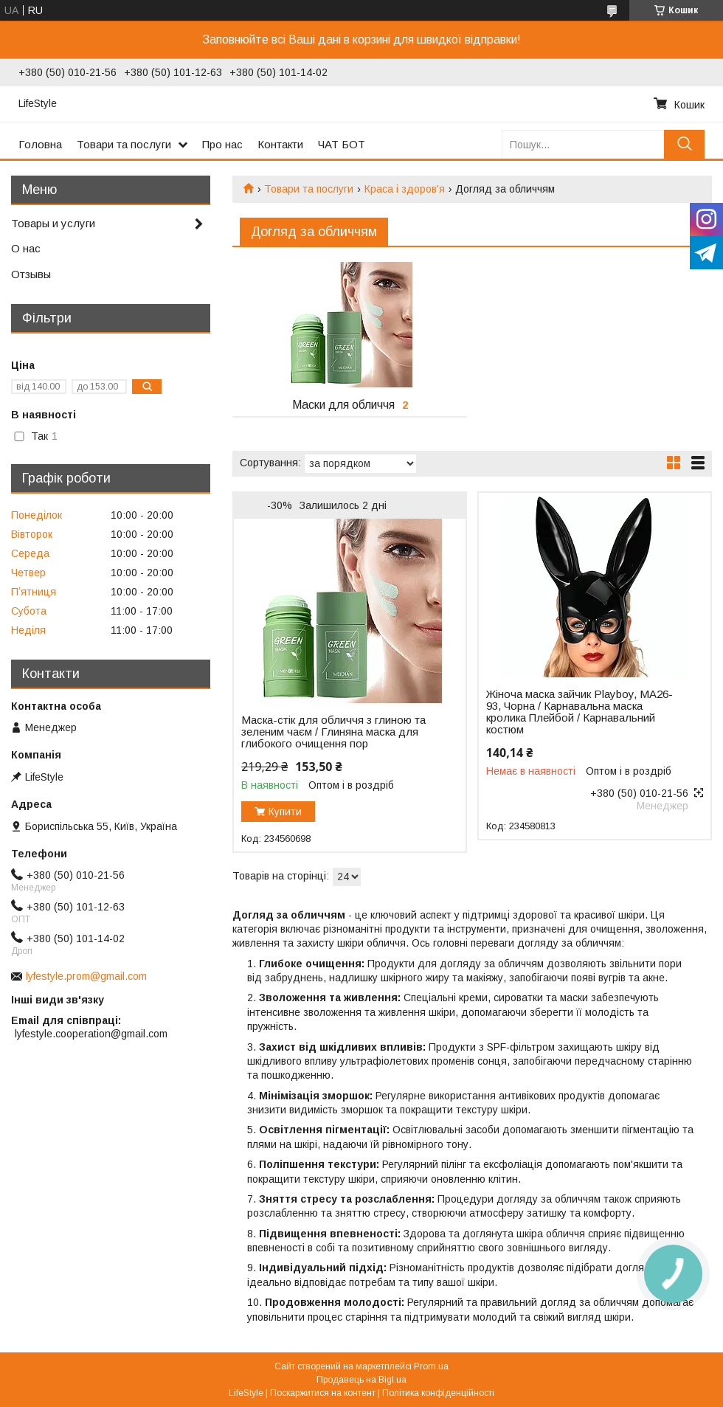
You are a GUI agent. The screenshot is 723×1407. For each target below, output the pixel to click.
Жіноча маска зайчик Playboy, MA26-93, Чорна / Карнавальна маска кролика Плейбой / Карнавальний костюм (579, 712)
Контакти (280, 144)
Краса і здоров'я (404, 189)
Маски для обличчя (343, 404)
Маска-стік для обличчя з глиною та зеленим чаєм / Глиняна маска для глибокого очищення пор (333, 732)
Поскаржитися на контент (323, 1393)
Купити (285, 811)
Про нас (222, 144)
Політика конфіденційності (438, 1393)
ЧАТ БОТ (341, 144)
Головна (40, 144)
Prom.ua (431, 1366)
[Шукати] (684, 144)
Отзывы (31, 274)
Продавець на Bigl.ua (361, 1380)
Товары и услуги (53, 223)
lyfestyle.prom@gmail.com (86, 976)
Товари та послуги (124, 144)
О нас (26, 248)
